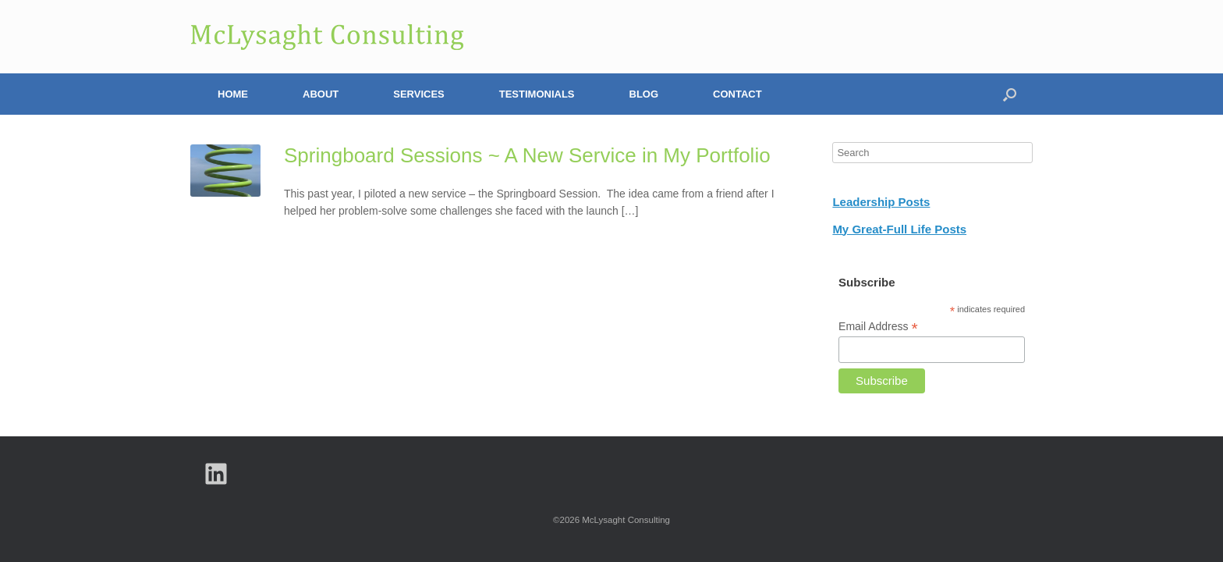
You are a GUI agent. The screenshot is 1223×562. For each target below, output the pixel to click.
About (321, 94)
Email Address (878, 326)
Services (419, 94)
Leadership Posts (881, 201)
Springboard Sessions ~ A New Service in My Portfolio (527, 155)
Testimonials (537, 94)
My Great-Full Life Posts (899, 229)
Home (233, 94)
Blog (644, 94)
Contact (737, 94)
